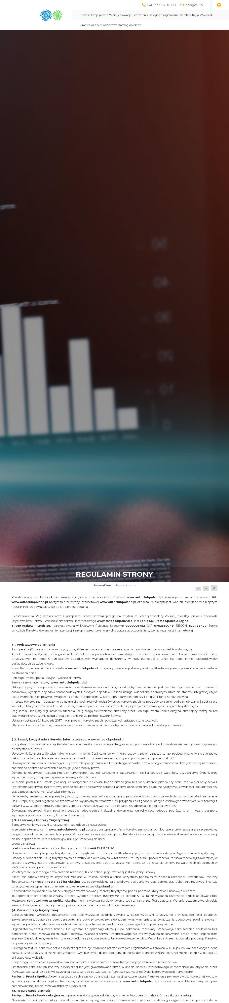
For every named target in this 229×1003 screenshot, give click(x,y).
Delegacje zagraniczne (164, 15)
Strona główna (102, 585)
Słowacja (126, 15)
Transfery (185, 15)
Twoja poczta (99, 15)
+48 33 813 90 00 (161, 5)
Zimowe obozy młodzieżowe (98, 25)
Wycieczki (206, 15)
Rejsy (195, 15)
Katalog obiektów (129, 25)
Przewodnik (140, 15)
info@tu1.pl (194, 5)
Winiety (114, 15)
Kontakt (85, 15)
